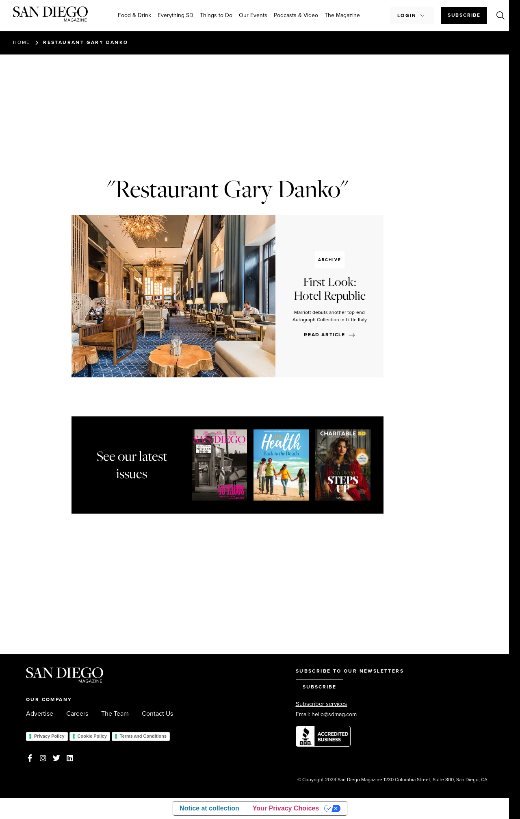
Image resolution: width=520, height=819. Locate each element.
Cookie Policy (92, 736)
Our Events (253, 15)
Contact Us (157, 714)
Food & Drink (134, 15)
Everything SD (175, 15)
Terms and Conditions (143, 736)
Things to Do (216, 15)
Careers (77, 714)
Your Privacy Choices (286, 808)
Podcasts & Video (296, 15)
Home (21, 42)
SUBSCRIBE (319, 686)
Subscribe (464, 15)
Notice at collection (209, 808)
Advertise (39, 714)
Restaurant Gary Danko (85, 42)
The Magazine (342, 15)
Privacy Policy (49, 736)
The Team (115, 714)
